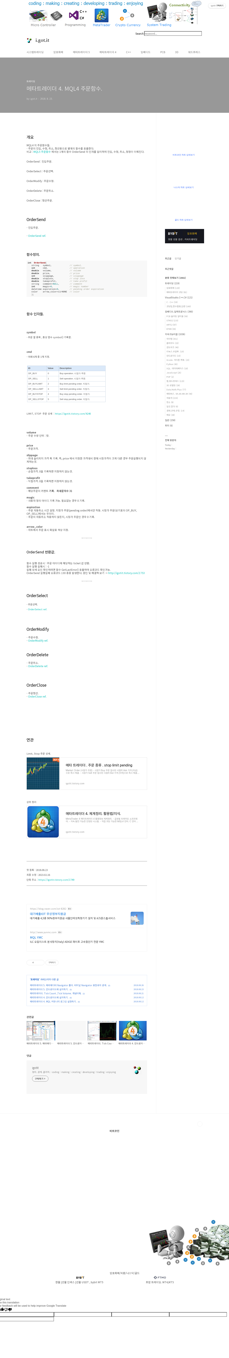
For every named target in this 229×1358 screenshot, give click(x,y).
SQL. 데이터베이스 (177, 368)
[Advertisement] (67, 932)
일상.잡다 (172, 406)
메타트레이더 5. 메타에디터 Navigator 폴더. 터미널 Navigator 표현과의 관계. (68, 989)
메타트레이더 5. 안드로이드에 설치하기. (49, 993)
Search (139, 33)
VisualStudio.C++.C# (179, 297)
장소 (169, 402)
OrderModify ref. (38, 640)
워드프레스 (194, 52)
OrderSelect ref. (38, 609)
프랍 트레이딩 (153, 1286)
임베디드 (145, 52)
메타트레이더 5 (81, 52)
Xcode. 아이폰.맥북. (177, 359)
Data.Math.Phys (176, 389)
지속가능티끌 (175, 334)
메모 (170, 414)
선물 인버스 (68, 1286)
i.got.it (40, 40)
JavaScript (173, 372)
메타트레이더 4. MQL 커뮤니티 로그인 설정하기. (53, 1005)
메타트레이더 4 (108, 52)
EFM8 (171, 328)
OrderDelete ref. (38, 666)
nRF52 (171, 324)
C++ (128, 52)
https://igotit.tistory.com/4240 (73, 413)
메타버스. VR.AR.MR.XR (179, 393)
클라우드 (172, 343)
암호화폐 (58, 52)
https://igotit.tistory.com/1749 (56, 879)
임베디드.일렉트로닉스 (179, 311)
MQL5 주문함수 (42, 152)
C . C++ (172, 302)
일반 (170, 420)
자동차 (172, 397)
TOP (199, 1127)
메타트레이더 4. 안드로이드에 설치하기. (49, 1001)
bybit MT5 (97, 1286)
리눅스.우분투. (175, 351)
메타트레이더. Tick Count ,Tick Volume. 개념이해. (55, 997)
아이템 (172, 338)
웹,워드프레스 (175, 381)
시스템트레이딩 (35, 52)
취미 (169, 425)
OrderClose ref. (37, 696)
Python (172, 364)
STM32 (172, 320)
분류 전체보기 (175, 277)
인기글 (178, 258)
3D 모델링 (173, 385)
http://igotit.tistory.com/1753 (126, 573)
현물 (57, 1286)
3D (176, 52)
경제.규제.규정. (175, 410)
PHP (170, 376)
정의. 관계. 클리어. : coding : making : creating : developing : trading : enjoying (74, 1075)
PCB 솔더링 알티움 (177, 316)
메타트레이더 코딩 (176, 292)
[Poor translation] (8, 1313)
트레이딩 (35, 983)
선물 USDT (82, 1286)
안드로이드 (173, 355)
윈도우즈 (172, 347)
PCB (162, 52)
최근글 (168, 258)
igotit (35, 1071)
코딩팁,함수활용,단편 (178, 306)
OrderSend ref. (37, 236)
